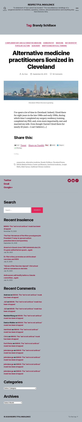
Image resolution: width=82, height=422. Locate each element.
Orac (26, 74)
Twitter (7, 180)
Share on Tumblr (36, 145)
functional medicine (54, 164)
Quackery (36, 46)
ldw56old (7, 330)
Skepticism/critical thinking (54, 46)
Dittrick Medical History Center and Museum (32, 164)
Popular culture (22, 46)
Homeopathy (48, 43)
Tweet (23, 145)
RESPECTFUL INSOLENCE (41, 5)
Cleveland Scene (59, 162)
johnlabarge (8, 350)
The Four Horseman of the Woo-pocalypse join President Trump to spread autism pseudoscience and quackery (22, 238)
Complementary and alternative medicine (23, 43)
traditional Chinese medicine (40, 167)
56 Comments (57, 74)
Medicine (59, 43)
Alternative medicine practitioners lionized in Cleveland (41, 59)
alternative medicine (33, 162)
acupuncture (21, 162)
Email (6, 183)
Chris (6, 336)
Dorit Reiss (8, 343)
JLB (5, 302)
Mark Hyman (25, 167)
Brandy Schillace (46, 162)
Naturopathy (71, 43)
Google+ (8, 187)
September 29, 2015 (40, 74)
